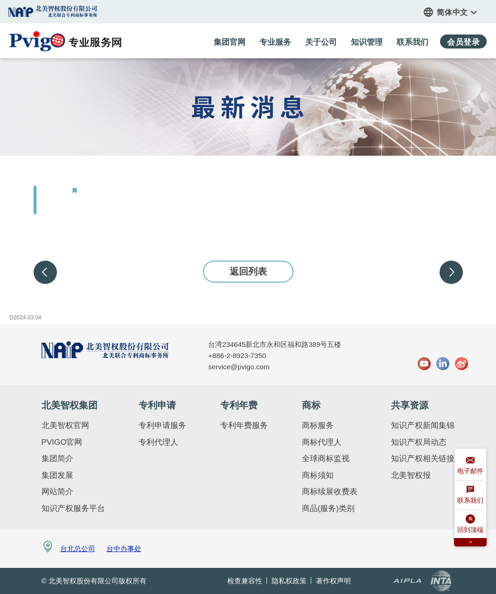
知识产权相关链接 (422, 458)
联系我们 (470, 495)
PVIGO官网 (62, 442)
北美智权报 (411, 475)
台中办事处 (123, 549)
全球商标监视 (325, 458)
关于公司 (321, 42)
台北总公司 (77, 549)
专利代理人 (158, 442)
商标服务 (318, 425)
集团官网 (53, 11)
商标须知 (318, 475)
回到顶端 (470, 525)
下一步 (451, 272)
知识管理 (367, 42)
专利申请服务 (162, 425)
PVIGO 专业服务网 (65, 41)
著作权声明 (333, 581)
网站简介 (57, 491)
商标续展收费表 (329, 491)
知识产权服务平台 (73, 508)
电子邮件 (470, 466)
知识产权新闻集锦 (422, 425)
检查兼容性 (244, 581)
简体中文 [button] (457, 12)
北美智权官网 (65, 425)
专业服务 (275, 42)
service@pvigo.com (238, 367)
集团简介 (57, 458)
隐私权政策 (289, 581)
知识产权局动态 (419, 442)
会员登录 (463, 42)
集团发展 (57, 475)
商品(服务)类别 (328, 508)
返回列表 (248, 271)
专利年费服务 (244, 425)
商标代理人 (322, 442)
